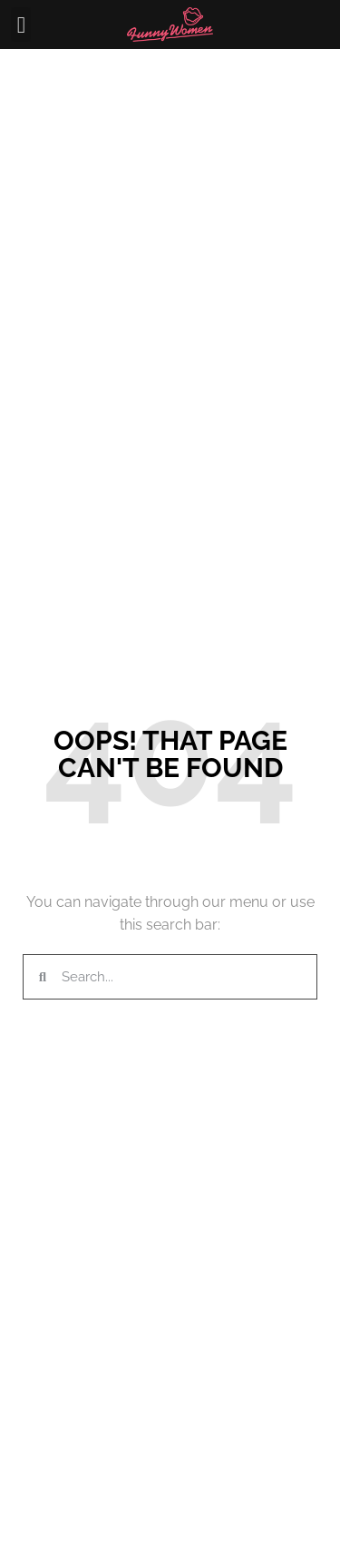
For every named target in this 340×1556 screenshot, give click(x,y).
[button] (21, 24)
